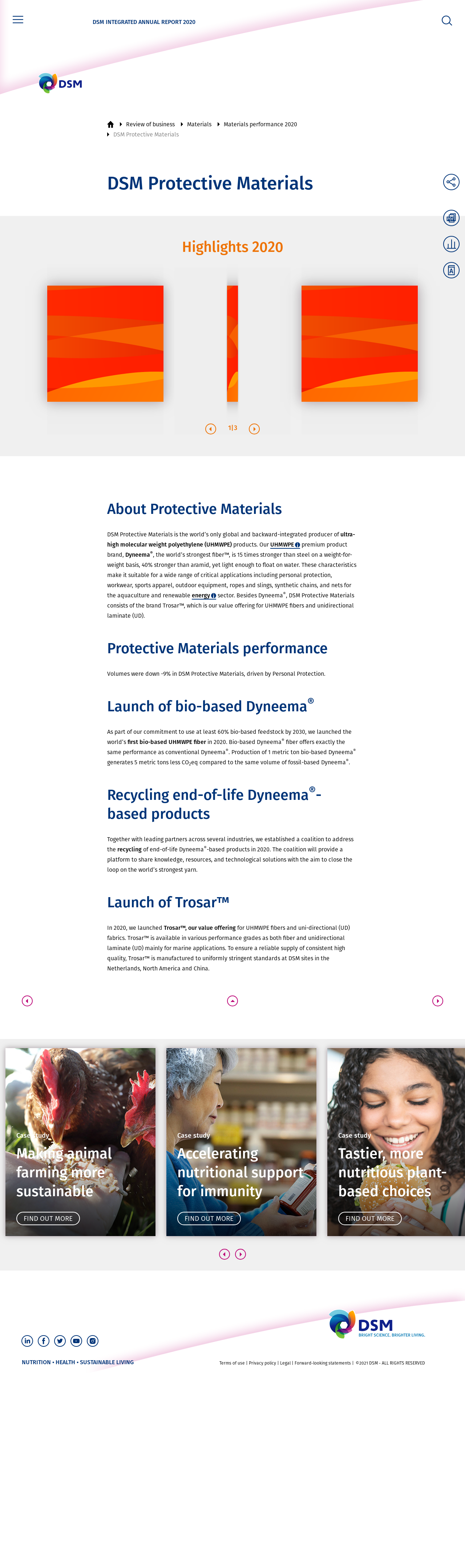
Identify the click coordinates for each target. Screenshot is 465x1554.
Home (110, 124)
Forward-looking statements (323, 1363)
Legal (285, 1363)
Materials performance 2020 (260, 124)
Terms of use (232, 1363)
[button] (210, 429)
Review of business (150, 124)
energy (201, 595)
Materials (199, 124)
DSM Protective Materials (146, 134)
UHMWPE (282, 544)
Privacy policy (262, 1363)
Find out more (48, 1218)
